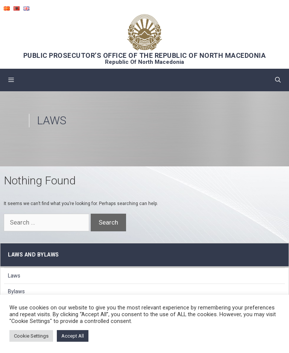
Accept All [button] (72, 336)
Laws (14, 276)
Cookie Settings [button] (31, 336)
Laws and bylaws (33, 255)
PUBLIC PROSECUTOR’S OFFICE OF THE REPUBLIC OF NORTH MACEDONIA (144, 55)
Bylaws (16, 291)
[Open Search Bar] (278, 80)
